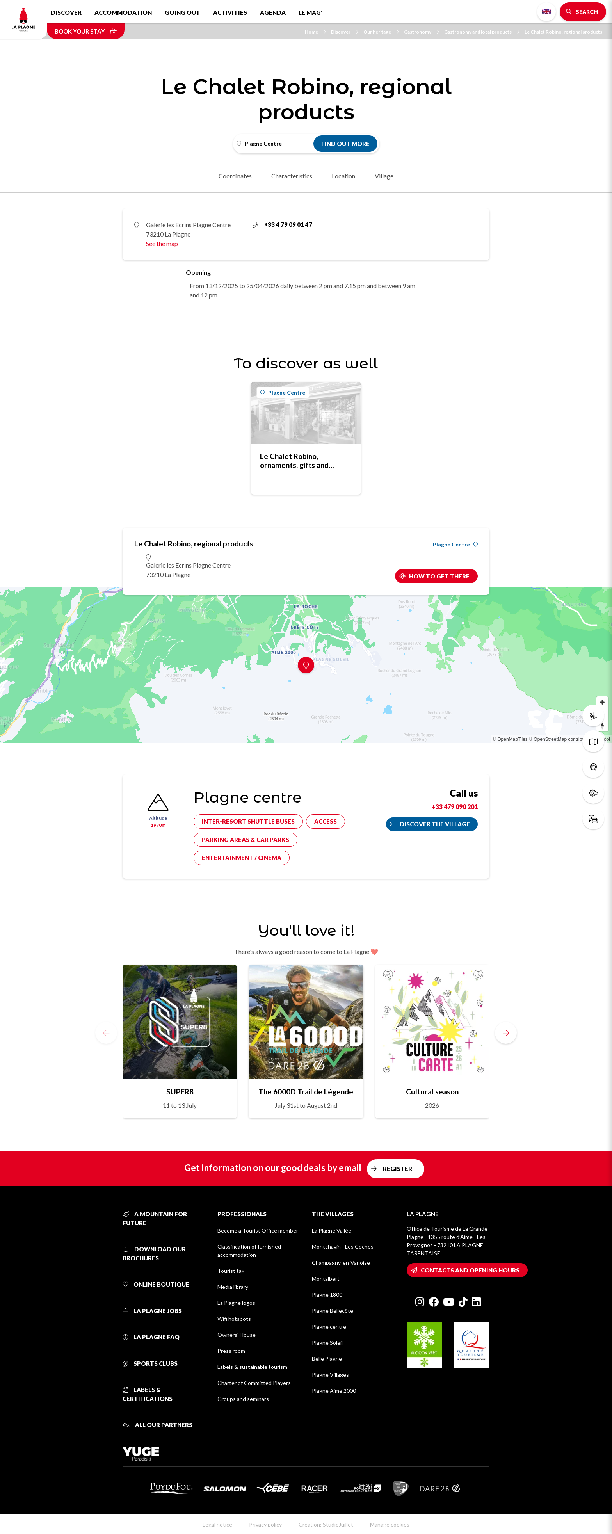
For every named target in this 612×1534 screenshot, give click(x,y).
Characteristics (291, 176)
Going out (182, 12)
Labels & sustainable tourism (252, 1366)
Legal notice (217, 1524)
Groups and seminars (243, 1398)
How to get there (439, 576)
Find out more (345, 143)
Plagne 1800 (327, 1294)
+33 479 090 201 (455, 806)
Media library (232, 1286)
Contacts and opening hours (470, 1270)
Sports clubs (150, 1363)
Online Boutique (156, 1284)
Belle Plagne (327, 1358)
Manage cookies (389, 1524)
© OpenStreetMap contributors (560, 739)
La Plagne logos (236, 1302)
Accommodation (123, 12)
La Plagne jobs (152, 1310)
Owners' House (236, 1334)
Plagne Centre (282, 392)
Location (343, 176)
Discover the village (435, 824)
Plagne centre (329, 1326)
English (546, 11)
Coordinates (235, 176)
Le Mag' (310, 12)
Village (384, 176)
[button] (506, 1033)
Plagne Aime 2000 (334, 1390)
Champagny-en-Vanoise (341, 1262)
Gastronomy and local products (481, 32)
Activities (230, 12)
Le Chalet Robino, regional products (563, 32)
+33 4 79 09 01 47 (282, 224)
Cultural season (432, 1091)
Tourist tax (230, 1270)
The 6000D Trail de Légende (305, 1091)
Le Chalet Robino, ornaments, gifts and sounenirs (294, 461)
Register (397, 1168)
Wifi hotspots (234, 1318)
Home (315, 32)
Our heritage (381, 32)
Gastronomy (421, 32)
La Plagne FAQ (151, 1336)
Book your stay (86, 31)
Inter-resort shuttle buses (248, 821)
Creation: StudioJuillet (326, 1524)
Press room (231, 1350)
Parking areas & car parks (245, 839)
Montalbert (326, 1278)
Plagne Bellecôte (332, 1310)
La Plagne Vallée (331, 1230)
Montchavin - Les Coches (343, 1246)
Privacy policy (265, 1524)
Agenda (273, 12)
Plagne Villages (330, 1374)
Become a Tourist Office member (257, 1230)
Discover (66, 12)
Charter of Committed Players (254, 1382)
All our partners (157, 1424)
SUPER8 (180, 1091)
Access (325, 821)
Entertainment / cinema (241, 857)
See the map (162, 243)
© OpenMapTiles (510, 739)
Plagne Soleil (327, 1342)
